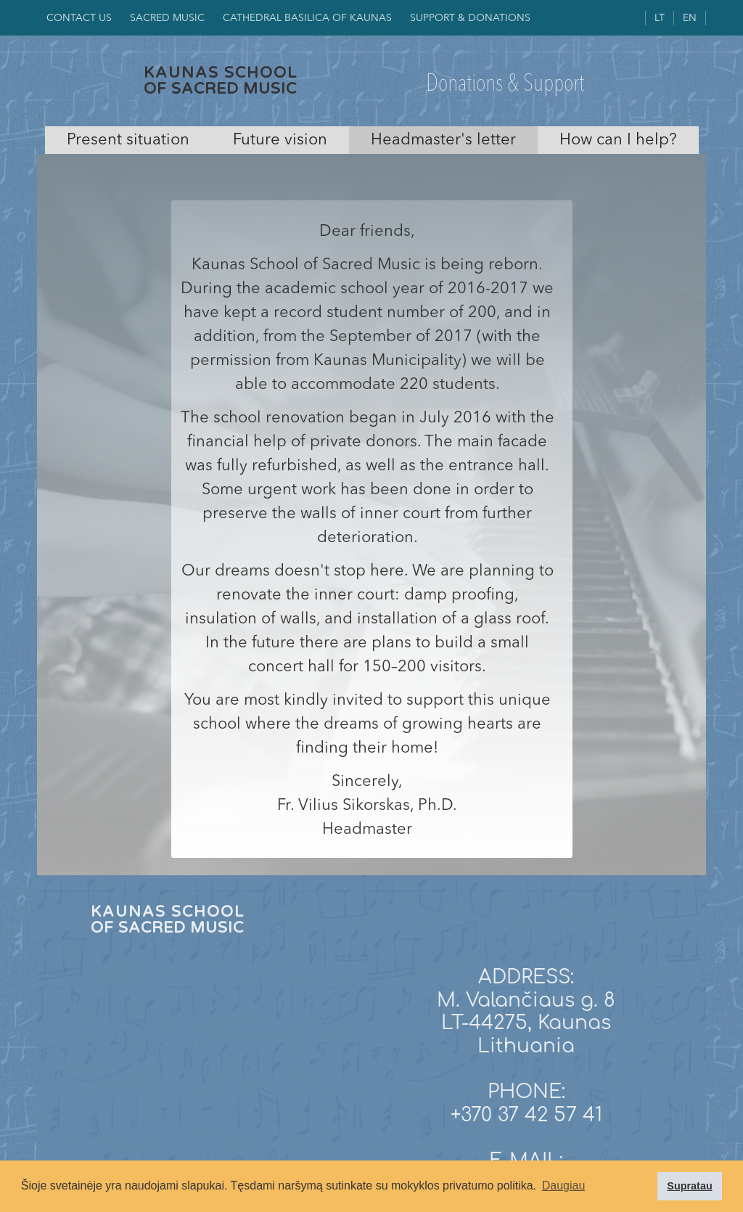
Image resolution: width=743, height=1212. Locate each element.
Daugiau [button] (564, 1185)
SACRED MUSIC (167, 18)
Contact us (79, 18)
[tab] (128, 140)
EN (690, 18)
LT (659, 18)
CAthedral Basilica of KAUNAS (307, 18)
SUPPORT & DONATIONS (470, 18)
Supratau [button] (689, 1186)
